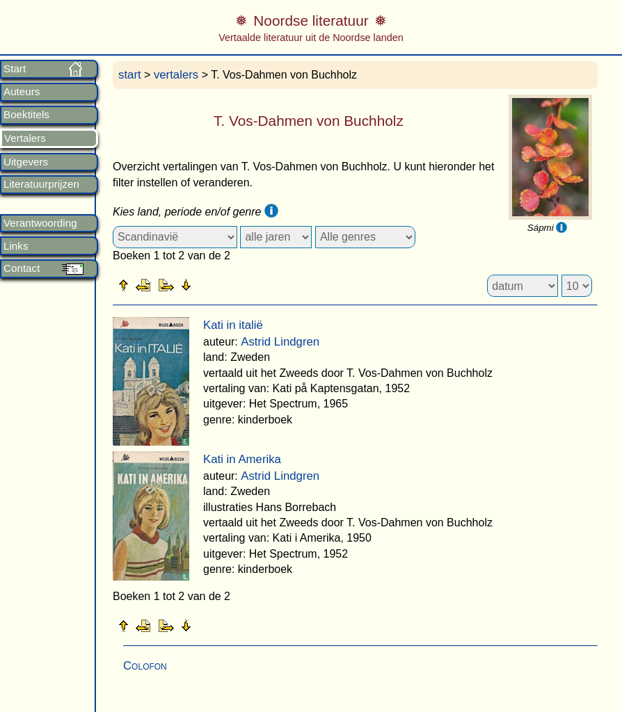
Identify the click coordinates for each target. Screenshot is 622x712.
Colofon (145, 665)
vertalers (176, 74)
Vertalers (25, 138)
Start (14, 68)
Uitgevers (25, 162)
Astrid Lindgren (280, 341)
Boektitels (26, 114)
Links (15, 246)
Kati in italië (233, 325)
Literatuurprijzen (41, 184)
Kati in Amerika (242, 459)
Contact (21, 268)
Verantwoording (40, 223)
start (129, 74)
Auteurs (21, 91)
